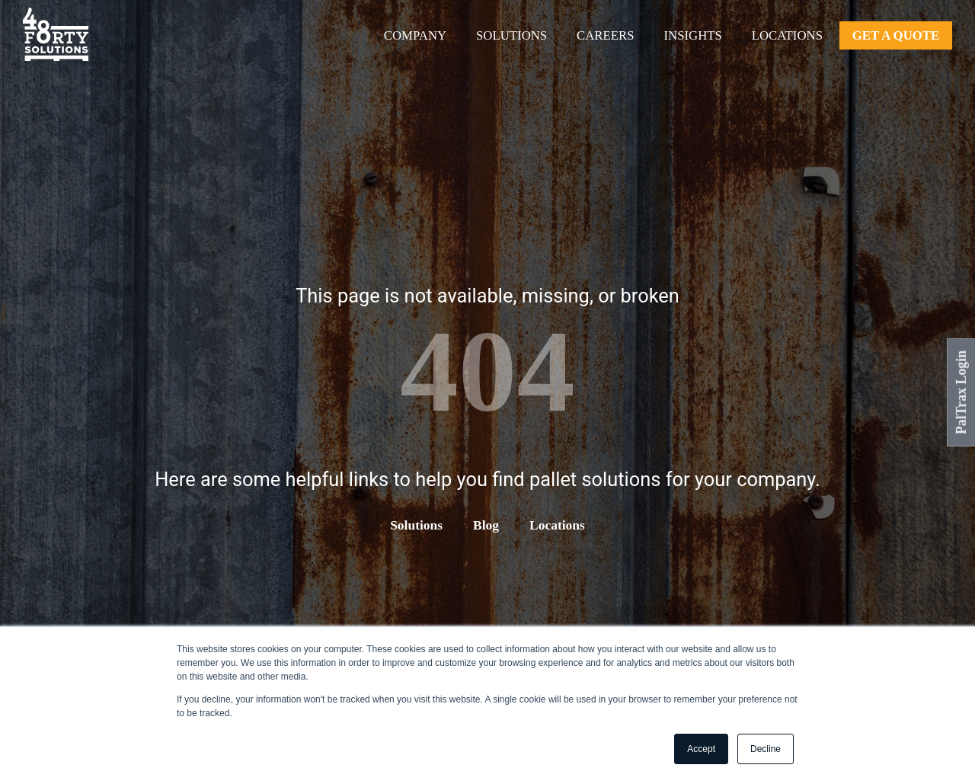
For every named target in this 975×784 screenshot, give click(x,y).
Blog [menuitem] (485, 525)
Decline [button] (765, 749)
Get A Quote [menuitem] (895, 35)
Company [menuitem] (415, 35)
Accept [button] (701, 749)
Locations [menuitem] (787, 35)
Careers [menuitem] (606, 35)
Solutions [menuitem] (511, 35)
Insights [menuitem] (692, 35)
